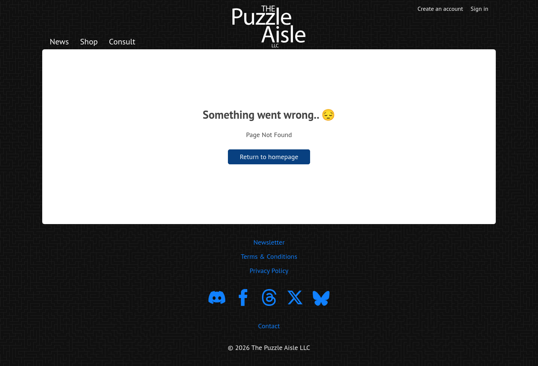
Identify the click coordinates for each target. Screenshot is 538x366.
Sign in (479, 8)
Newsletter (269, 242)
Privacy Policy (269, 270)
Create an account (440, 8)
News (59, 41)
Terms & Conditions (269, 256)
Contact (269, 326)
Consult (122, 41)
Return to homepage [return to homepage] (269, 156)
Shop (89, 41)
